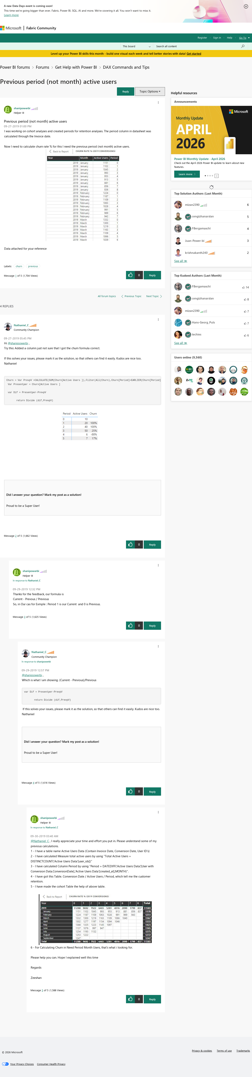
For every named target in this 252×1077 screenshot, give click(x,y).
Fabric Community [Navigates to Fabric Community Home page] (41, 28)
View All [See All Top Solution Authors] (180, 261)
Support (165, 28)
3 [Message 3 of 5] (24, 616)
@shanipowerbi (18, 343)
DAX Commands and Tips (126, 67)
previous (33, 266)
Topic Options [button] (149, 91)
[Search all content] (200, 46)
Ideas (98, 28)
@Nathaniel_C (40, 841)
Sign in (217, 37)
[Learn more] (187, 174)
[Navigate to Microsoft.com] (10, 28)
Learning (149, 28)
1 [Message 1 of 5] (16, 275)
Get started (194, 53)
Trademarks (243, 1050)
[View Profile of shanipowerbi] (22, 108)
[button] (125, 91)
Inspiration (82, 28)
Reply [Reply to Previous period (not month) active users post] (152, 275)
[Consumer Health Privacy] (51, 1064)
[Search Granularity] (136, 46)
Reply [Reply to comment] (152, 544)
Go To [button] (242, 37)
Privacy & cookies (202, 1050)
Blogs (134, 28)
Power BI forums (15, 67)
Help (229, 37)
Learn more (11, 15)
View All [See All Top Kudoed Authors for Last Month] (180, 343)
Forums (65, 28)
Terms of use (224, 1050)
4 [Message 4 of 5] (33, 782)
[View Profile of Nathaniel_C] (21, 325)
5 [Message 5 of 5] (42, 990)
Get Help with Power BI (76, 67)
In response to (26, 580)
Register (202, 37)
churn (19, 266)
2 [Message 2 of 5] (16, 535)
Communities (116, 28)
